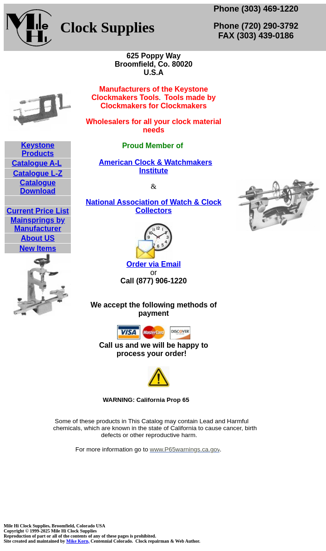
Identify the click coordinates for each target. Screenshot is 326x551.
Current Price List (37, 211)
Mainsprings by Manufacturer (38, 224)
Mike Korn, (77, 541)
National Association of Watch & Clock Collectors (153, 206)
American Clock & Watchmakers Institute (155, 166)
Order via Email (153, 264)
